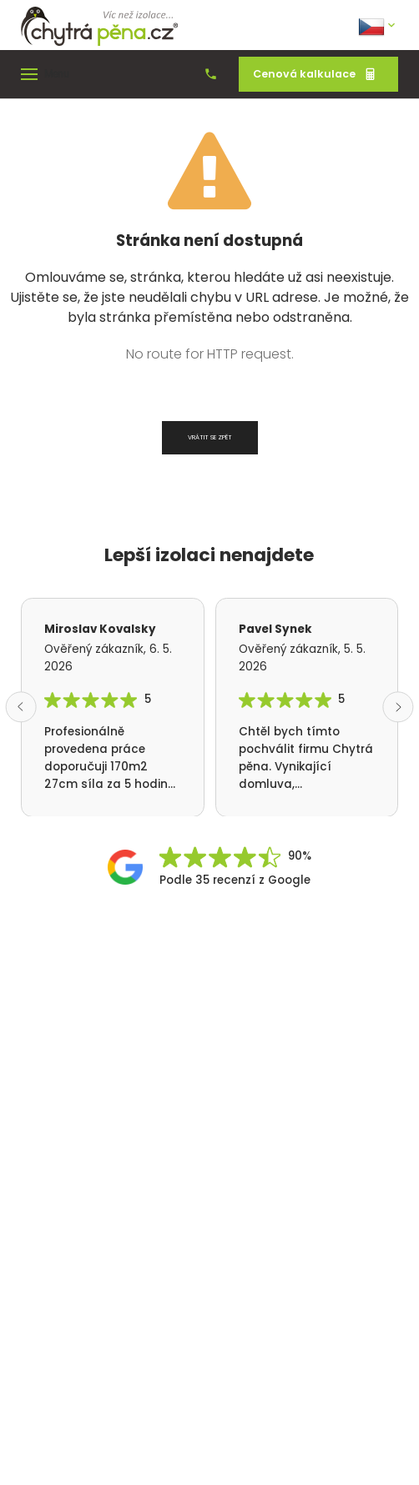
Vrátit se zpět (210, 437)
